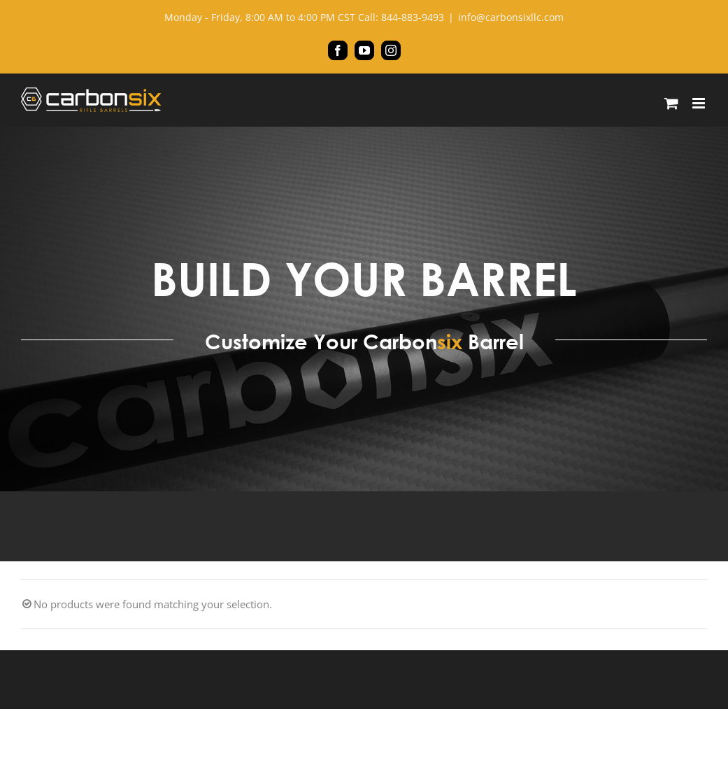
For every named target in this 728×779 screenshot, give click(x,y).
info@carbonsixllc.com (511, 17)
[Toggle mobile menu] (699, 103)
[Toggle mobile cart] (671, 103)
